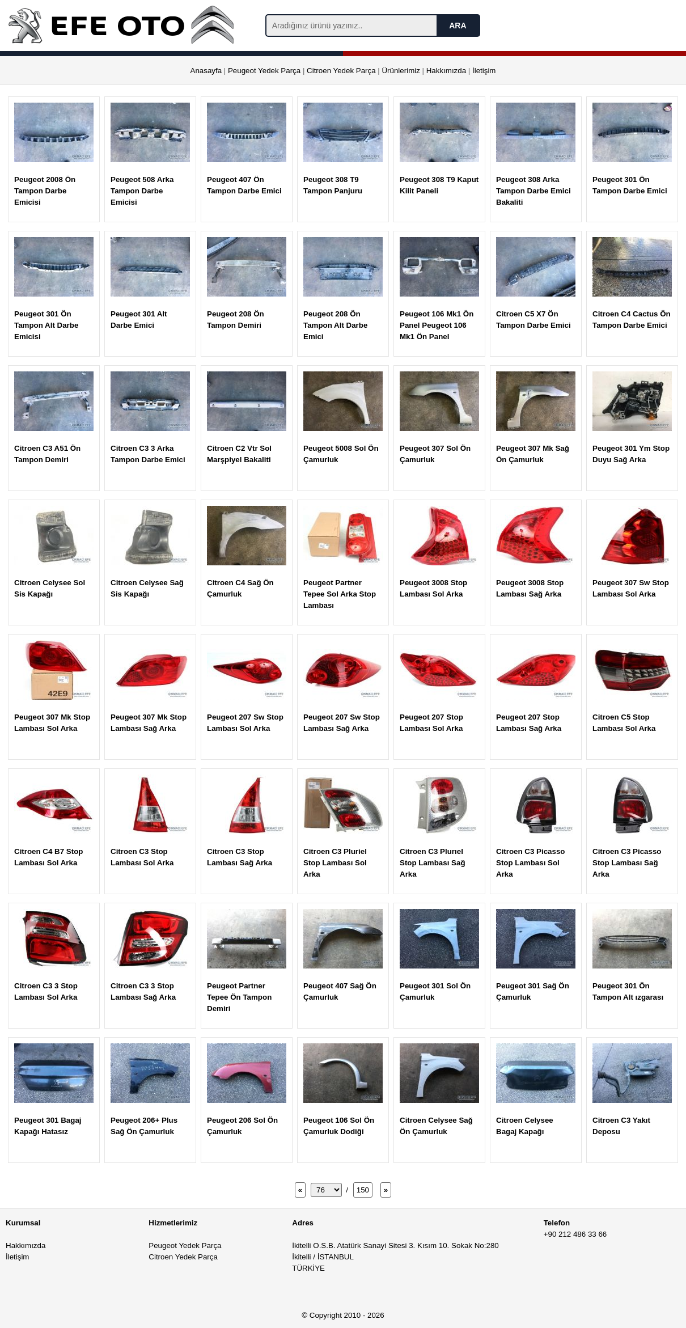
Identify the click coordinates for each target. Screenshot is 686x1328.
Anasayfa (206, 70)
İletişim (484, 70)
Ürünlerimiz (401, 70)
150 (363, 1190)
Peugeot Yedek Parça (264, 70)
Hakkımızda (446, 70)
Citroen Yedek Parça (341, 70)
